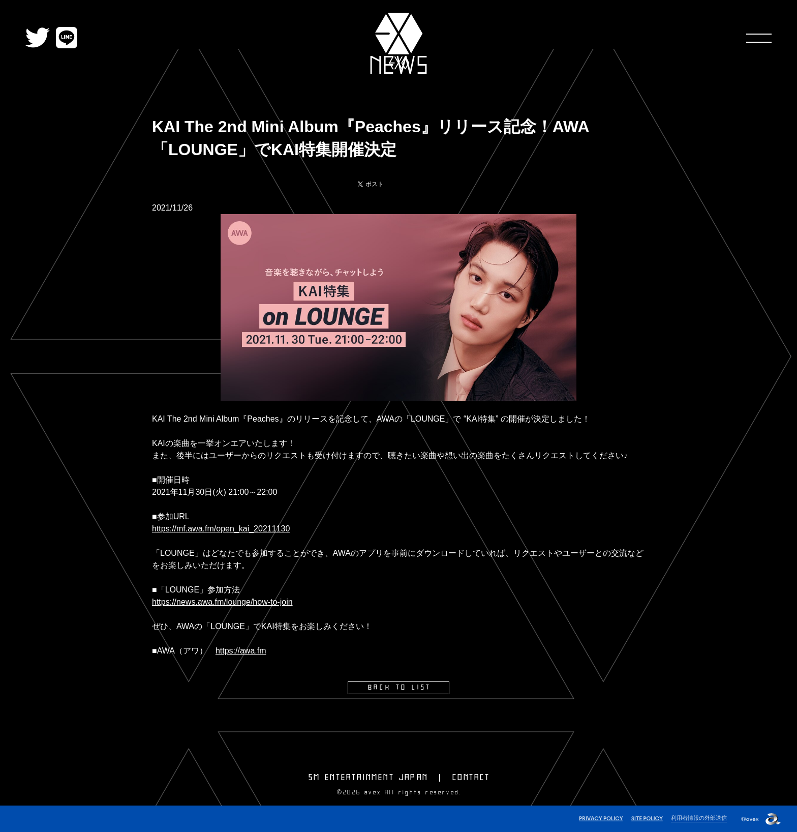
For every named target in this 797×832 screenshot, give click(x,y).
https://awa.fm (241, 650)
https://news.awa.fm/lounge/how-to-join (222, 602)
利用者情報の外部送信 (699, 818)
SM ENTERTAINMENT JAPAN (368, 777)
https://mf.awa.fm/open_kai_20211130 (221, 528)
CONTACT (471, 777)
